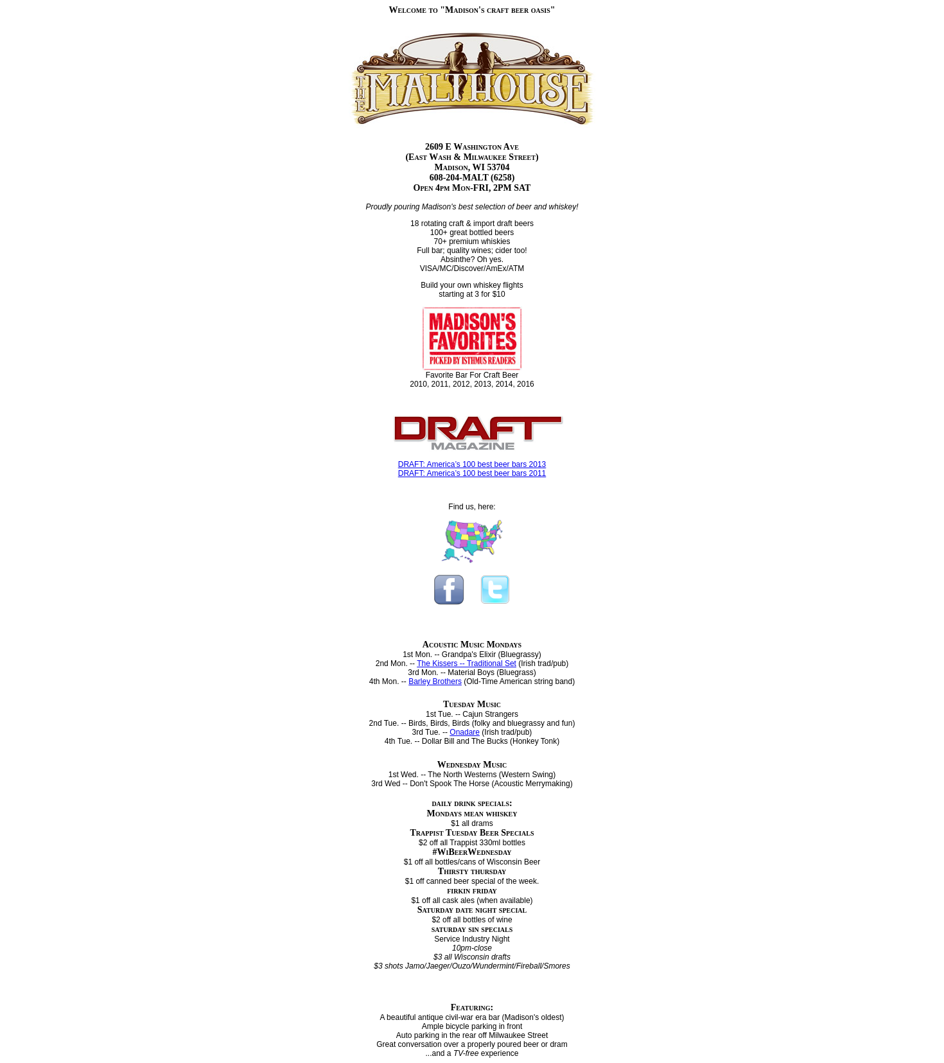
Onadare (465, 732)
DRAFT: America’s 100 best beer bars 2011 (472, 473)
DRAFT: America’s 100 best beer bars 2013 (472, 464)
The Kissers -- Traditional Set (466, 663)
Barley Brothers (435, 681)
